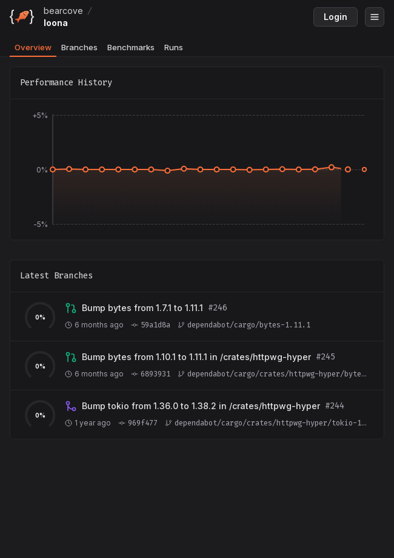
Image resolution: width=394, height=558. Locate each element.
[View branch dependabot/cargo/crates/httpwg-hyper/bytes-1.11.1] (196, 357)
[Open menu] (374, 17)
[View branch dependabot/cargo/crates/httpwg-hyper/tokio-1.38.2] (201, 406)
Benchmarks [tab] (131, 47)
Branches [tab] (79, 47)
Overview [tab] (33, 47)
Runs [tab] (173, 47)
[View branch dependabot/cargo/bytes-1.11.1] (142, 308)
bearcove (63, 10)
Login (335, 16)
